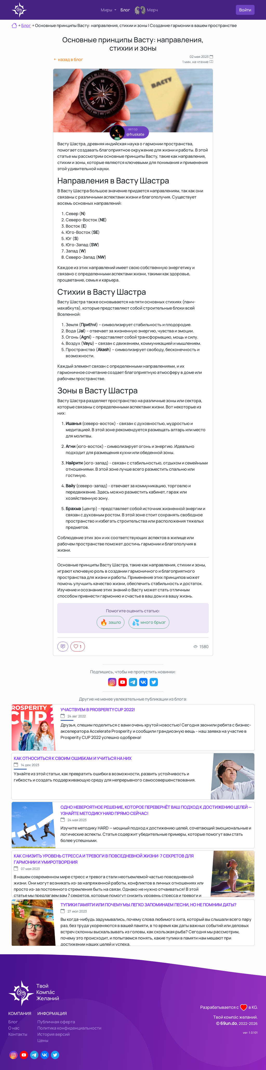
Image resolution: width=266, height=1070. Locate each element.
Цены (42, 1040)
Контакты (17, 1034)
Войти (245, 10)
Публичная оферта (56, 1022)
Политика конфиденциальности (69, 1028)
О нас (13, 1028)
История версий (53, 1034)
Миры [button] (107, 10)
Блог (125, 10)
